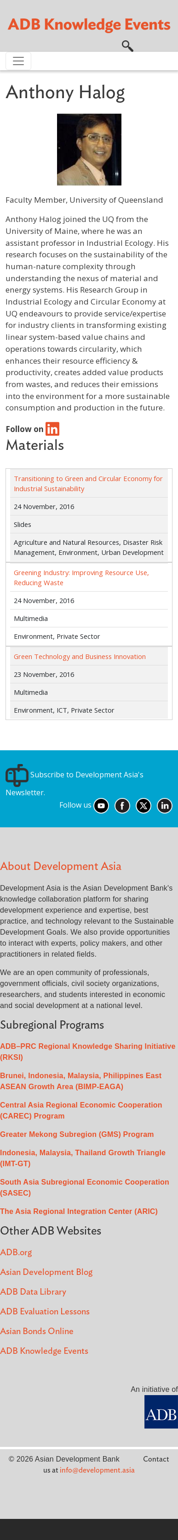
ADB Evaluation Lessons (45, 1311)
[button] (127, 45)
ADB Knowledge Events (44, 1351)
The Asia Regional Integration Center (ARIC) (79, 1211)
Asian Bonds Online (37, 1331)
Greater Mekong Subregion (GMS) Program (77, 1134)
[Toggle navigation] (18, 61)
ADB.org (16, 1252)
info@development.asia (97, 1470)
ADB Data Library (33, 1292)
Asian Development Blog (46, 1272)
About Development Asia (60, 866)
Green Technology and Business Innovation (80, 656)
